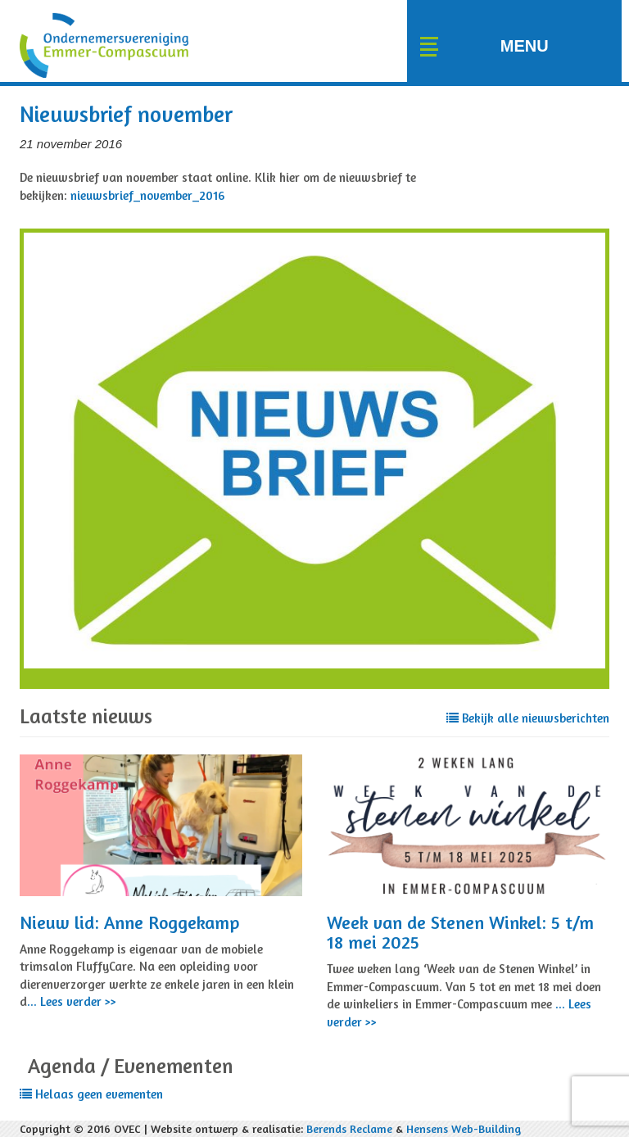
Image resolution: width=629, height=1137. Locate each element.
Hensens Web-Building (463, 1128)
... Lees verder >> (71, 1001)
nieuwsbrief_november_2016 (147, 195)
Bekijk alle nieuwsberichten (527, 718)
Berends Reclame (349, 1128)
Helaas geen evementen (91, 1094)
